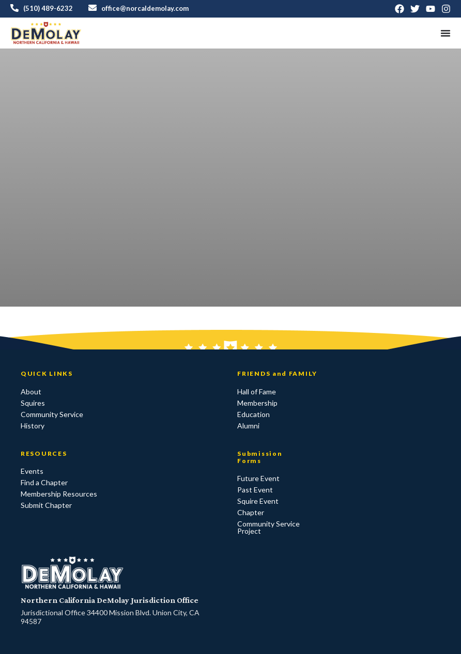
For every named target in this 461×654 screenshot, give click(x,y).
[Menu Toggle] (445, 33)
